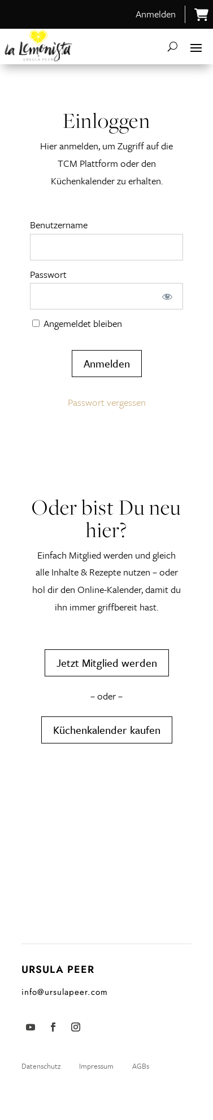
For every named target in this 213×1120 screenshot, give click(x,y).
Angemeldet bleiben (77, 323)
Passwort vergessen (107, 402)
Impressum (96, 1066)
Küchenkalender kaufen (106, 729)
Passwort (48, 274)
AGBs (140, 1066)
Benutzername (59, 225)
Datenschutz (41, 1066)
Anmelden (156, 14)
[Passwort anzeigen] (167, 296)
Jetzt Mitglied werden (106, 662)
